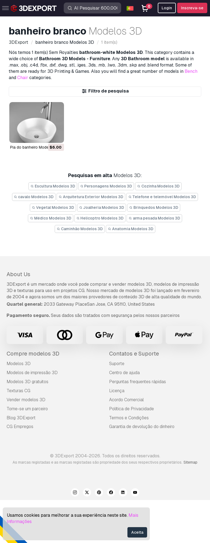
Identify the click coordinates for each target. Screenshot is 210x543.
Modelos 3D (19, 363)
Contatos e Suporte (134, 353)
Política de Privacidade (131, 409)
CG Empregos (20, 426)
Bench (191, 71)
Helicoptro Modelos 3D (100, 218)
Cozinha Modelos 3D (158, 186)
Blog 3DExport (21, 418)
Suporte (116, 363)
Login (167, 7)
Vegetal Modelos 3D (53, 207)
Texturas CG (18, 391)
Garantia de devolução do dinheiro (141, 426)
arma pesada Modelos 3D (154, 218)
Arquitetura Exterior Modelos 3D (91, 196)
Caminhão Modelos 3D (80, 228)
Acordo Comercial (126, 400)
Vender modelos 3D (26, 400)
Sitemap (190, 462)
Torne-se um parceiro (27, 409)
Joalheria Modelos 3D (101, 207)
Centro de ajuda (124, 373)
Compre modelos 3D (33, 353)
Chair (22, 77)
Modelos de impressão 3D (32, 373)
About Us (18, 274)
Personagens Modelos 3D (106, 186)
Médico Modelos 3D (50, 218)
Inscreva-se (192, 7)
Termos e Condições (129, 418)
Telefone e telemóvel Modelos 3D (162, 196)
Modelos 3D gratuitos (27, 382)
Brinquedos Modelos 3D (153, 207)
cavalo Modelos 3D (34, 196)
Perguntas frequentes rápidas (137, 382)
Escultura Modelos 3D (52, 186)
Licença (116, 391)
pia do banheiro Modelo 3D (34, 147)
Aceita (137, 532)
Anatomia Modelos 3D (130, 228)
